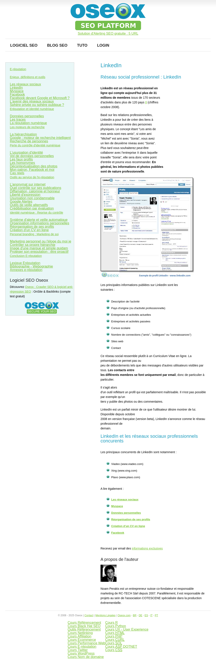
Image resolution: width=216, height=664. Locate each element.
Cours (115, 633)
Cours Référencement (84, 622)
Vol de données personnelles (32, 156)
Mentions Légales (105, 615)
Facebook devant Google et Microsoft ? (40, 98)
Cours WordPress (81, 653)
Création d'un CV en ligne (29, 230)
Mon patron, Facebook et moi (32, 169)
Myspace (117, 506)
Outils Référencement (84, 629)
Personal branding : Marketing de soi (34, 234)
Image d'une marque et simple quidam (39, 248)
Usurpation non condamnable (32, 198)
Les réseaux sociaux (124, 499)
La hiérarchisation (23, 134)
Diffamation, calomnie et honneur (35, 191)
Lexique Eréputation (25, 263)
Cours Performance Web (86, 643)
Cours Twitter (78, 650)
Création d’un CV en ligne (128, 526)
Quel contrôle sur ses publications (35, 188)
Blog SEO (57, 45)
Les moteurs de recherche (27, 127)
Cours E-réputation (82, 646)
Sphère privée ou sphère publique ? (37, 105)
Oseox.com (124, 615)
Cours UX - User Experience (126, 629)
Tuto (82, 45)
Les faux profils (21, 159)
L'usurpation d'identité (26, 152)
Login (103, 45)
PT (156, 615)
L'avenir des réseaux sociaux (32, 101)
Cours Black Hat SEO (84, 626)
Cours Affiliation (79, 636)
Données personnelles (126, 512)
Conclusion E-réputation (26, 256)
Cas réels (17, 173)
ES (146, 615)
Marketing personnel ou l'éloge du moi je (40, 241)
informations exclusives (147, 548)
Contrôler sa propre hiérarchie (32, 245)
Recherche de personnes (29, 141)
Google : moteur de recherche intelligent (40, 138)
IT (151, 615)
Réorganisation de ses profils (130, 519)
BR (134, 615)
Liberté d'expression (25, 195)
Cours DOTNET (121, 646)
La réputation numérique (28, 123)
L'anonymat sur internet (28, 184)
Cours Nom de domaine (86, 657)
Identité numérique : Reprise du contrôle (36, 212)
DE (140, 615)
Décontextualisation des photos (33, 166)
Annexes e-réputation (26, 270)
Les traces (18, 119)
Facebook (117, 532)
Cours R (111, 622)
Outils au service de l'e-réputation (32, 177)
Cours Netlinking (80, 633)
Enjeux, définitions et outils (27, 77)
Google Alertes (21, 201)
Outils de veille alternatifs (29, 205)
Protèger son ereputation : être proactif (39, 251)
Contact (88, 615)
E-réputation (18, 69)
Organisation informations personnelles (39, 223)
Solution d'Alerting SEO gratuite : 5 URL (108, 33)
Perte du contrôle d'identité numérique (35, 145)
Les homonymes (22, 163)
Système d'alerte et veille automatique (39, 220)
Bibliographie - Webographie (31, 266)
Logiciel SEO (24, 45)
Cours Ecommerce (82, 640)
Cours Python (115, 626)
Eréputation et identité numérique (32, 109)
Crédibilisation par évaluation (32, 208)
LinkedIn (16, 87)
